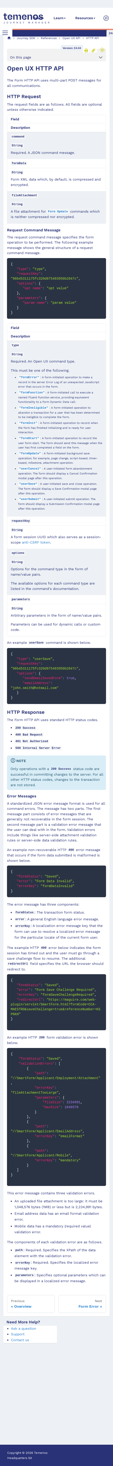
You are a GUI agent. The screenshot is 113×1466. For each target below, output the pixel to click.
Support (17, 1334)
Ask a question (23, 1328)
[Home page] (9, 38)
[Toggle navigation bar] (5, 32)
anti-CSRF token (36, 542)
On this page (20, 57)
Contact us (20, 1340)
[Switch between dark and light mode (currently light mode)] (102, 50)
